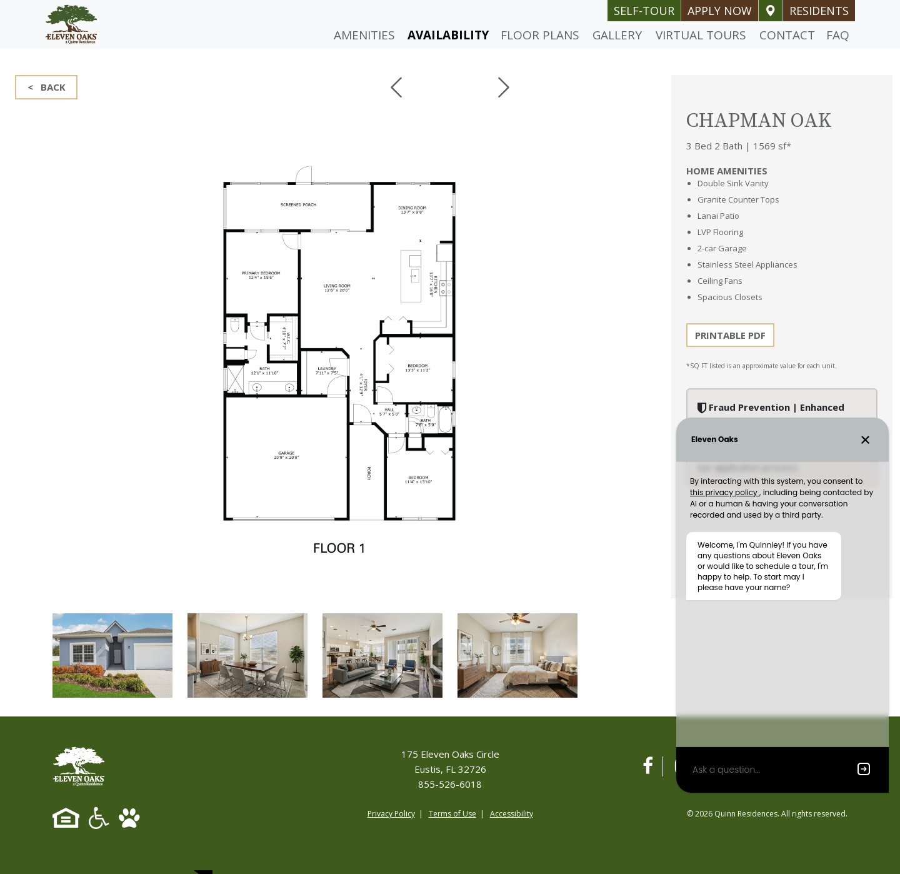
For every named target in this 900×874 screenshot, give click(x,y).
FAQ (837, 35)
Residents (819, 10)
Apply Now (720, 10)
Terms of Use (452, 813)
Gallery (617, 35)
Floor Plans (540, 35)
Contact (787, 35)
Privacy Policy (391, 813)
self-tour (644, 10)
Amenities (364, 35)
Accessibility (511, 813)
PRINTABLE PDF (730, 335)
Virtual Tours (701, 35)
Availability (448, 35)
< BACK (47, 87)
